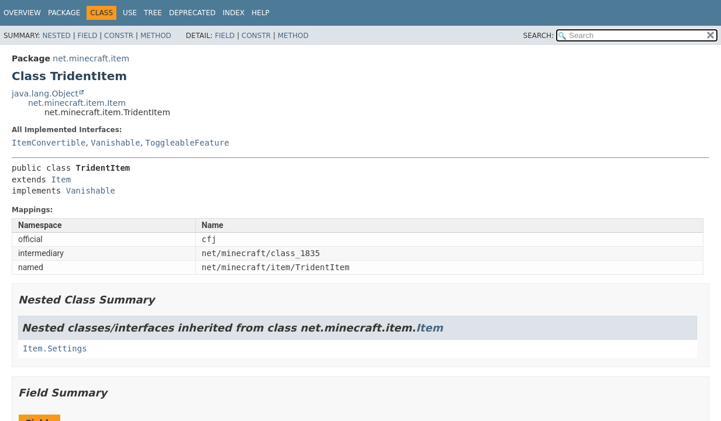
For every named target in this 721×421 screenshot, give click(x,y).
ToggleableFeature (187, 142)
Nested (56, 36)
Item (61, 179)
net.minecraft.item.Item (77, 103)
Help (260, 13)
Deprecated (192, 13)
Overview (22, 13)
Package (64, 13)
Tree (153, 13)
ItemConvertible (48, 142)
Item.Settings (55, 348)
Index (234, 13)
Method (155, 36)
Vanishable (115, 142)
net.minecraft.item (91, 58)
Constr (118, 36)
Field (87, 36)
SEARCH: (538, 36)
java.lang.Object (45, 93)
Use (130, 13)
